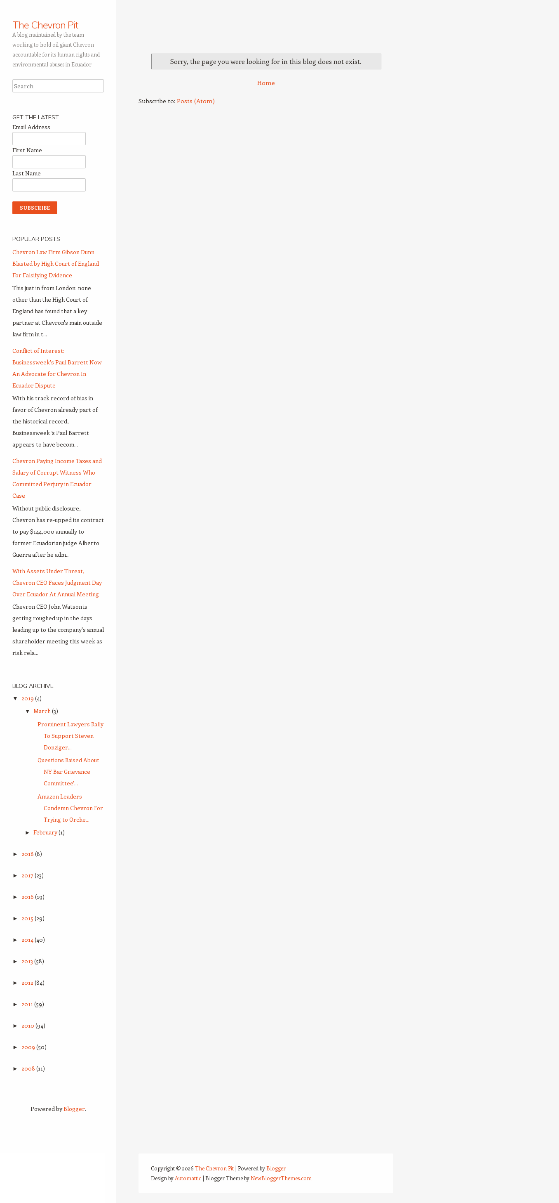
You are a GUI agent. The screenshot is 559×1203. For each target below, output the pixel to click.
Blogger (74, 1109)
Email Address (31, 127)
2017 (28, 875)
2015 (28, 918)
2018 (28, 854)
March (42, 711)
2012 (28, 982)
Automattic (188, 1178)
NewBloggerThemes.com (281, 1178)
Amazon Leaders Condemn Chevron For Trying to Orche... (70, 807)
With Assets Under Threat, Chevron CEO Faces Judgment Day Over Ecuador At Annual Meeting (57, 582)
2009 (28, 1047)
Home (266, 82)
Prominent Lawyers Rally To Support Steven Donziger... (70, 735)
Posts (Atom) (196, 101)
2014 (28, 939)
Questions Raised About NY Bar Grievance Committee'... (68, 771)
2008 (28, 1068)
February (46, 832)
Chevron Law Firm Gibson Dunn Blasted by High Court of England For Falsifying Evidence (55, 263)
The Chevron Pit (45, 25)
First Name (27, 150)
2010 (28, 1025)
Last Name (26, 173)
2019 (28, 698)
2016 (28, 896)
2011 (27, 1004)
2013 (27, 961)
